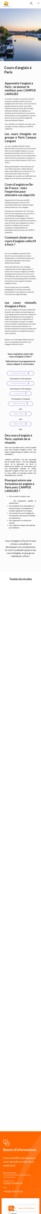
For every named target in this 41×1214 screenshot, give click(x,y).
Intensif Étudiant (18, 373)
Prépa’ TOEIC (19, 413)
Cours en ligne (19, 403)
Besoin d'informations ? (27, 1208)
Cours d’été (19, 393)
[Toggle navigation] (38, 3)
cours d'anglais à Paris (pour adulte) (19, 310)
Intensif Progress (18, 383)
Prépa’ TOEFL (19, 424)
